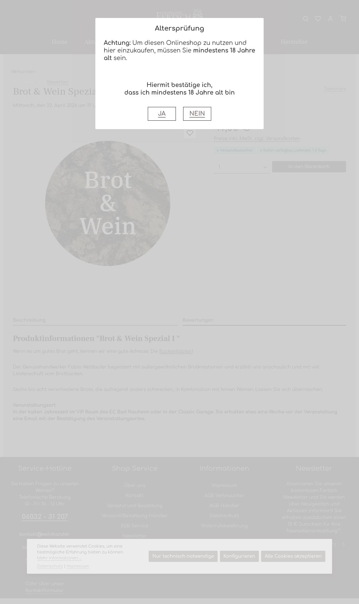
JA (161, 114)
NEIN (197, 114)
